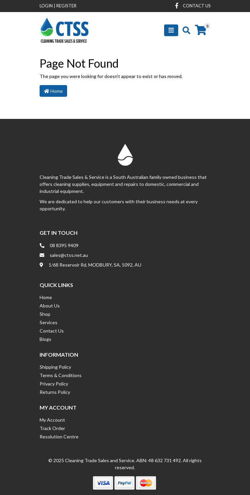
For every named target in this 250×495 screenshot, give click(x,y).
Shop (45, 314)
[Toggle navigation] (171, 30)
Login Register (58, 5)
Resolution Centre (59, 436)
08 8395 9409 (64, 245)
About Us (50, 305)
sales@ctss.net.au (69, 255)
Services (48, 322)
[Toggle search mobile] (184, 30)
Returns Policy (55, 392)
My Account (52, 420)
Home (53, 91)
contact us (197, 5)
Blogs (45, 339)
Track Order (52, 428)
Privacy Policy (54, 383)
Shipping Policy (55, 367)
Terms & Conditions (61, 375)
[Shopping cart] (201, 30)
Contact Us (52, 331)
